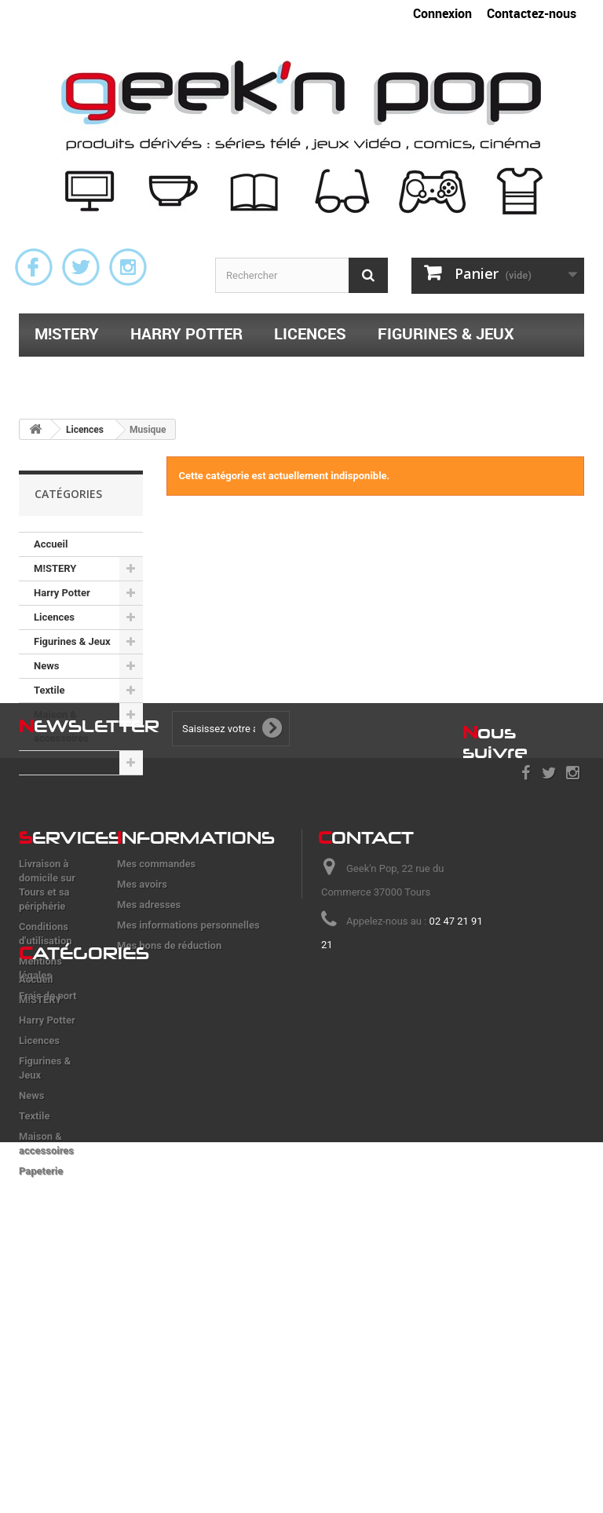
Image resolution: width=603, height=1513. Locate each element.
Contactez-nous (531, 13)
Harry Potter (186, 333)
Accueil (51, 544)
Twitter (81, 267)
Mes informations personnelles (188, 1060)
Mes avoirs (142, 1019)
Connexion (442, 13)
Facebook (34, 267)
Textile (64, 374)
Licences (310, 333)
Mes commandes (156, 999)
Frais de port (48, 1131)
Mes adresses (149, 1040)
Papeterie (377, 374)
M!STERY (67, 333)
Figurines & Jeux (446, 333)
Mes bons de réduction (169, 1080)
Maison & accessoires (215, 374)
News (46, 666)
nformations (196, 972)
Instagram (128, 267)
